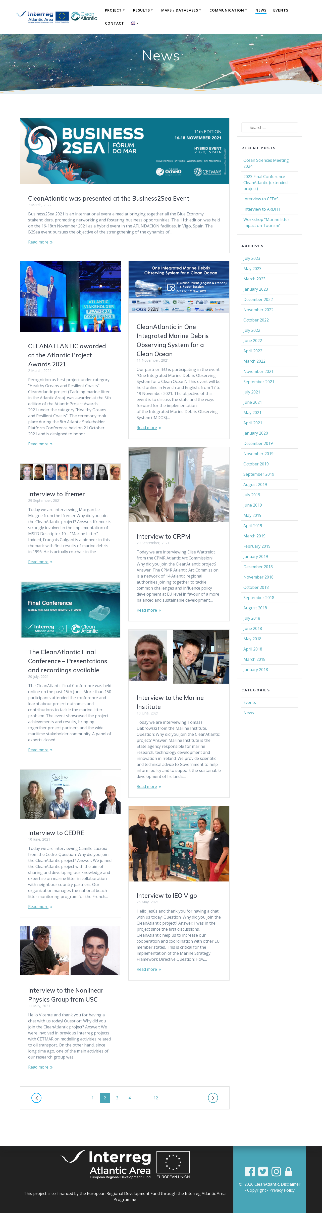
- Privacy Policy (281, 1190)
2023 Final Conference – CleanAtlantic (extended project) (265, 195)
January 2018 (255, 682)
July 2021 (251, 404)
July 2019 (251, 507)
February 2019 (257, 558)
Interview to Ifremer (56, 506)
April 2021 (252, 435)
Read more (38, 254)
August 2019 (255, 497)
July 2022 (251, 342)
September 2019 (258, 486)
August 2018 (255, 620)
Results (141, 10)
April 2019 (252, 538)
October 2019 (256, 476)
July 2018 (251, 630)
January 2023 (255, 301)
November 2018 (258, 589)
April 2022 (252, 363)
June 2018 (252, 640)
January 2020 (255, 445)
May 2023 (252, 281)
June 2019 (252, 517)
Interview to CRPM (163, 548)
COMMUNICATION (226, 10)
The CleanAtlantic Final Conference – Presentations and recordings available (67, 673)
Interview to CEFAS (261, 211)
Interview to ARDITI (261, 221)
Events (280, 10)
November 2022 (258, 322)
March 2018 (254, 671)
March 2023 (254, 291)
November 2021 (258, 383)
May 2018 (252, 651)
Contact (114, 23)
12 (157, 1110)
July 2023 (251, 270)
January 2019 (255, 569)
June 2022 (252, 353)
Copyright (256, 1190)
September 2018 (258, 610)
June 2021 (252, 414)
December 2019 (258, 455)
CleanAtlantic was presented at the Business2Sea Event (108, 210)
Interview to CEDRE (56, 845)
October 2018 (256, 599)
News (260, 10)
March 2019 (254, 548)
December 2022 (258, 311)
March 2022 (254, 373)
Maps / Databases (179, 10)
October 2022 (256, 332)
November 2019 (258, 466)
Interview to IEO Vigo (167, 908)
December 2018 (258, 579)
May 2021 (252, 425)
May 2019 (252, 527)
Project (113, 10)
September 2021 (258, 394)
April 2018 (252, 661)
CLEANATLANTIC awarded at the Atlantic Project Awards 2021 (67, 367)
